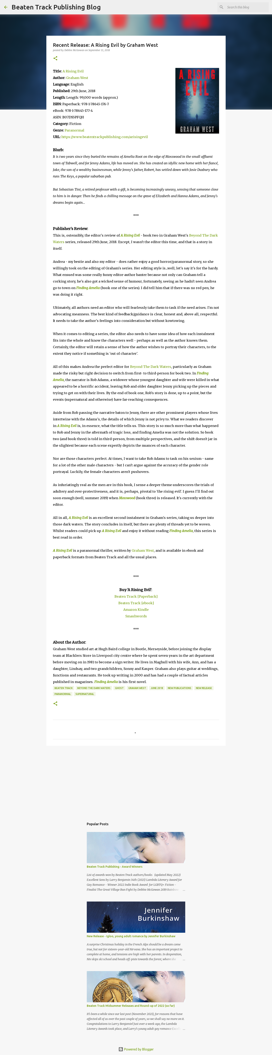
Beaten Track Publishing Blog (56, 7)
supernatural (84, 694)
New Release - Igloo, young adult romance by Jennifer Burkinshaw (131, 936)
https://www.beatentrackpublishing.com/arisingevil (104, 137)
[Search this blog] (247, 7)
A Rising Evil (73, 71)
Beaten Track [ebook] (136, 603)
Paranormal (74, 130)
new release (204, 688)
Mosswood (127, 498)
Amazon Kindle (136, 610)
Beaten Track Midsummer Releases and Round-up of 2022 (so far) (131, 1005)
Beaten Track (64, 688)
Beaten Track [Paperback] (136, 596)
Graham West (77, 78)
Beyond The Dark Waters (150, 367)
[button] (55, 58)
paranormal (63, 694)
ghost (119, 688)
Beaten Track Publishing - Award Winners (114, 866)
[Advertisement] (136, 780)
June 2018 (157, 688)
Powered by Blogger (136, 1049)
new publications (179, 688)
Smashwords (136, 616)
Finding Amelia (88, 288)
